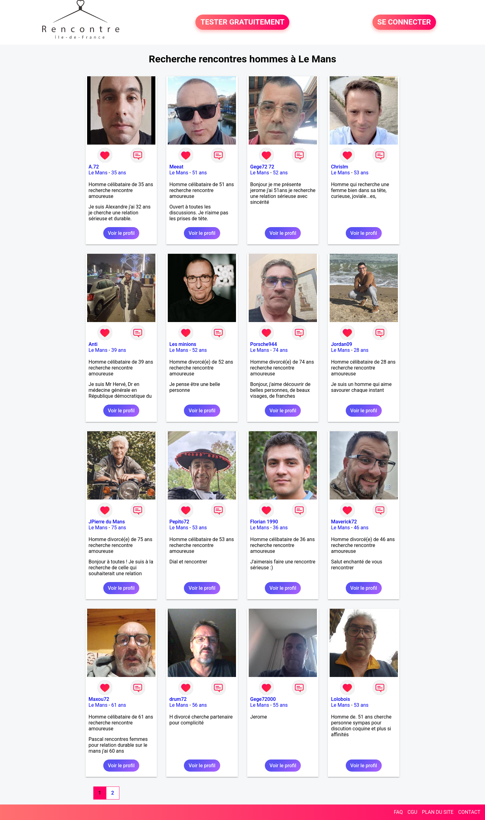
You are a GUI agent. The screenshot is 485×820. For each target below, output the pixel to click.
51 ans (199, 173)
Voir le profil (121, 233)
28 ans (361, 350)
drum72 (178, 699)
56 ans (199, 705)
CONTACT (469, 812)
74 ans (280, 350)
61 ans (118, 705)
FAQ (398, 812)
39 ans (118, 350)
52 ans (280, 173)
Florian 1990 (264, 522)
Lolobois (340, 699)
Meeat (176, 167)
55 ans (280, 705)
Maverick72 (344, 522)
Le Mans (98, 173)
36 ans (280, 528)
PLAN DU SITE (438, 812)
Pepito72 (179, 522)
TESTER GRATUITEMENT (242, 22)
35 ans (118, 173)
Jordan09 (341, 344)
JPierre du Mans (107, 522)
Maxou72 (99, 699)
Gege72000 (263, 699)
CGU (412, 812)
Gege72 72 (262, 167)
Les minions (182, 344)
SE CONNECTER (404, 22)
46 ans (361, 528)
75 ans (118, 528)
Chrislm (339, 167)
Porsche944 (263, 344)
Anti (93, 344)
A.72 (94, 167)
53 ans (361, 173)
